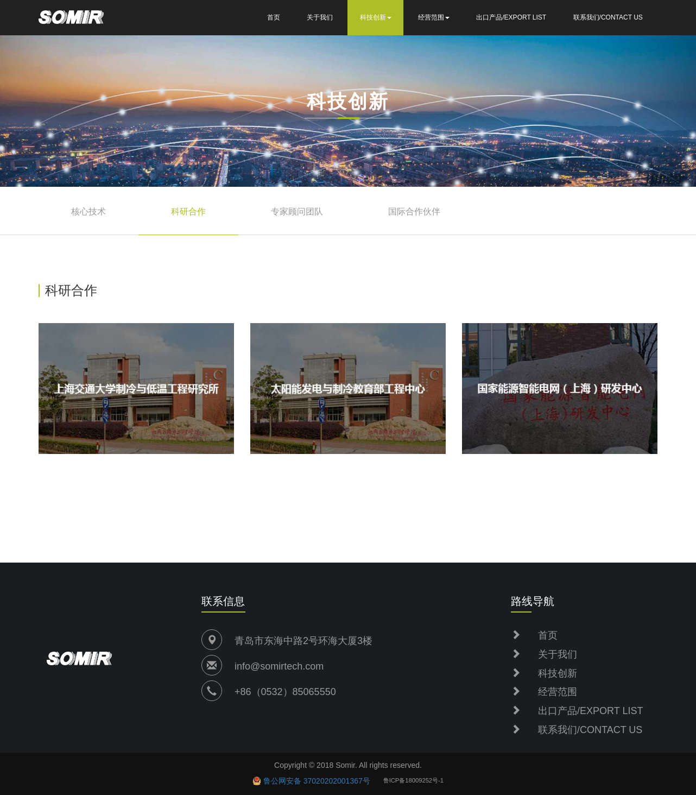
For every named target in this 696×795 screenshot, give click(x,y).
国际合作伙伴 (414, 211)
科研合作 (188, 211)
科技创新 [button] (375, 17)
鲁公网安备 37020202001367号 (316, 781)
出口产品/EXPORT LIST (511, 17)
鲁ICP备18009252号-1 (413, 780)
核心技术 (88, 211)
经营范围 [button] (434, 17)
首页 (273, 17)
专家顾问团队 (297, 211)
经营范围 (557, 691)
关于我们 (320, 17)
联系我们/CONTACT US (608, 17)
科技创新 (557, 673)
